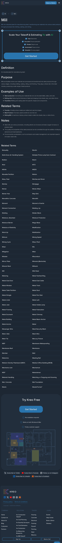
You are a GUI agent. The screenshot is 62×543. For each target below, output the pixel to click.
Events (48, 515)
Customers (4, 526)
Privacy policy (8, 502)
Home (3, 515)
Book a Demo (50, 3)
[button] (59, 3)
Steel (32, 532)
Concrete (34, 518)
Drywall (33, 526)
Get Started (31, 56)
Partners (3, 529)
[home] (5, 3)
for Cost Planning (21, 520)
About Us (4, 520)
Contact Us (4, 518)
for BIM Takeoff (20, 536)
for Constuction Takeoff (20, 516)
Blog (2, 523)
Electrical (34, 520)
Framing (33, 523)
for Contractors (20, 528)
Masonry (33, 535)
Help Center (49, 518)
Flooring (33, 515)
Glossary (48, 523)
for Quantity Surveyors (22, 522)
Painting (33, 529)
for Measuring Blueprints (20, 532)
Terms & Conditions (21, 502)
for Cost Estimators (21, 525)
